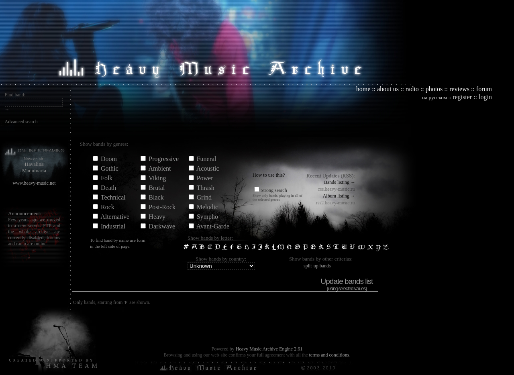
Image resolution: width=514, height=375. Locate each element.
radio (412, 89)
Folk (106, 178)
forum (484, 89)
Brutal (157, 187)
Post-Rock (162, 207)
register (462, 97)
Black (156, 197)
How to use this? (269, 175)
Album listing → (339, 196)
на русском (434, 97)
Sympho (207, 216)
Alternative (114, 216)
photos (434, 89)
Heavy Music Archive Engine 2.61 (269, 349)
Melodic (207, 207)
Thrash (205, 187)
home (363, 89)
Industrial (113, 226)
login (485, 97)
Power (205, 178)
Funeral (206, 158)
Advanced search (21, 121)
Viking (157, 178)
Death (108, 187)
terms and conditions (329, 355)
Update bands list (347, 281)
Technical (113, 197)
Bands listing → (339, 182)
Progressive (164, 158)
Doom (109, 158)
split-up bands (317, 266)
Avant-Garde (212, 226)
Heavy (157, 216)
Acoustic (207, 168)
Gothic (109, 168)
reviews (459, 89)
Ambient (159, 168)
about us (388, 89)
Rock (107, 207)
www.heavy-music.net (33, 183)
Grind (204, 197)
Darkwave (162, 226)
